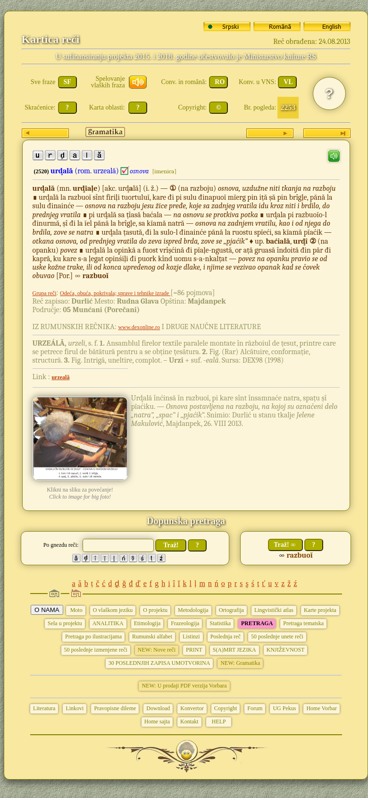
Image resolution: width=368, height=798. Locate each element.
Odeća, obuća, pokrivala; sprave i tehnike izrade (115, 293)
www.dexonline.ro (139, 327)
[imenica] (164, 171)
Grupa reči (45, 293)
